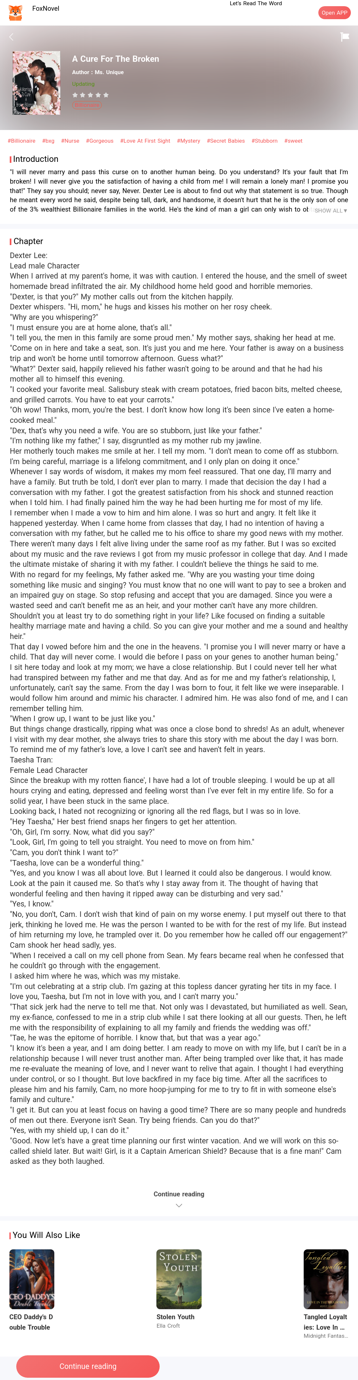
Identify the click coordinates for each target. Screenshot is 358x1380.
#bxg (49, 140)
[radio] (76, 95)
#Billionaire (22, 140)
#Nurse (71, 140)
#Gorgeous (100, 140)
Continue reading (88, 1366)
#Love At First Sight (146, 140)
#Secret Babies (227, 140)
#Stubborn (265, 140)
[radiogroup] (90, 95)
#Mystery (189, 140)
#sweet (293, 140)
